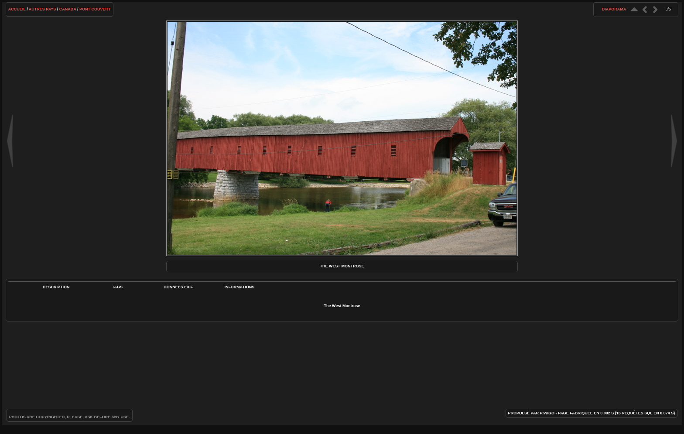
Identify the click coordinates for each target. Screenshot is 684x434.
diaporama (614, 9)
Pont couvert (95, 9)
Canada (67, 9)
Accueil (17, 9)
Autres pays (42, 9)
